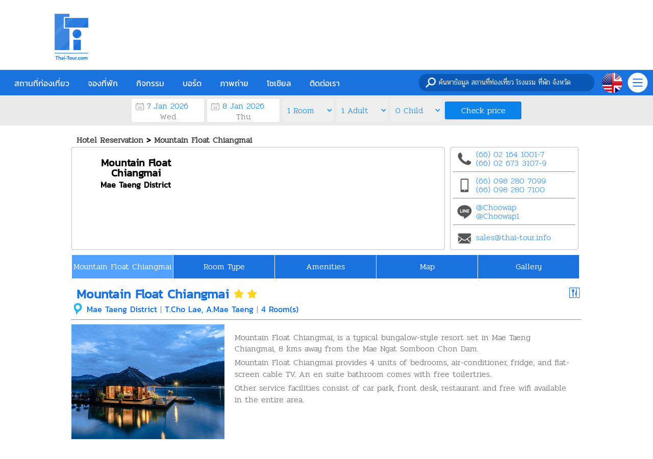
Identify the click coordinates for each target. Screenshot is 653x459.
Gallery (529, 266)
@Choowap (496, 207)
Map (427, 266)
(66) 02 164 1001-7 (510, 154)
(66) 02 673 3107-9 (511, 163)
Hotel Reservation (110, 140)
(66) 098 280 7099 (511, 180)
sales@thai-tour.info (513, 237)
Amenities (325, 266)
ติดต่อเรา (325, 83)
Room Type (224, 266)
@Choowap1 (497, 216)
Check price (483, 110)
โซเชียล (279, 83)
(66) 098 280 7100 (510, 189)
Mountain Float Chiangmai (203, 140)
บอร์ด (192, 83)
